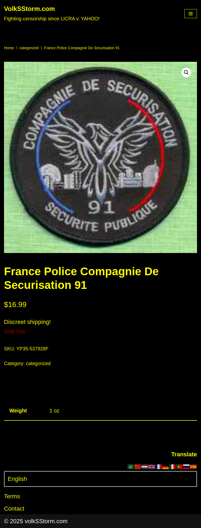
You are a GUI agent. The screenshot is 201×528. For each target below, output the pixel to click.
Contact (14, 508)
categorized (28, 48)
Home (9, 48)
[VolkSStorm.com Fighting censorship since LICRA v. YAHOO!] (52, 14)
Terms (12, 496)
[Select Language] (100, 479)
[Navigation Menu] (190, 13)
